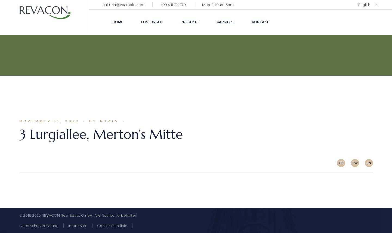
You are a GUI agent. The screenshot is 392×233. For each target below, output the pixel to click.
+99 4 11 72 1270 (173, 4)
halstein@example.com (123, 4)
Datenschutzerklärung (38, 225)
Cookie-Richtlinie (112, 225)
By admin (104, 121)
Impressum (77, 225)
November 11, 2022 (49, 121)
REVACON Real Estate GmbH (67, 215)
